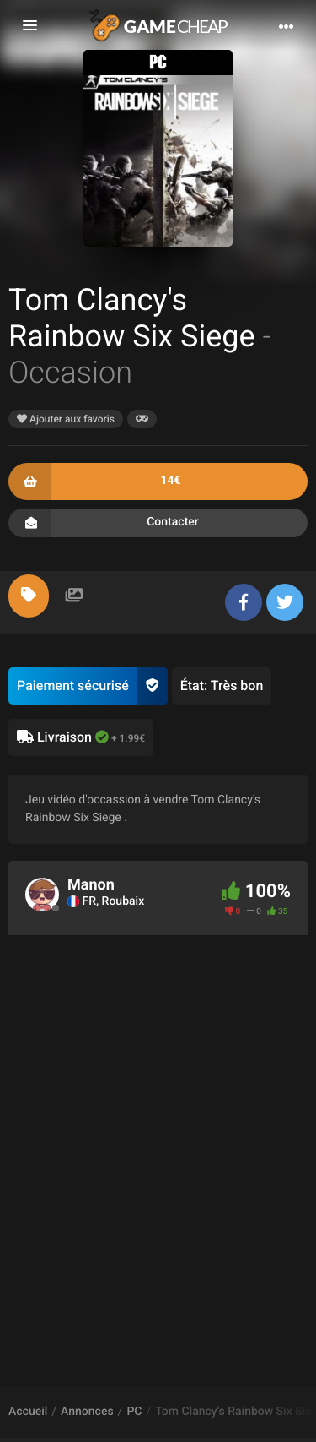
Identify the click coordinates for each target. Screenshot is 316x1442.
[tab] (28, 596)
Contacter (158, 523)
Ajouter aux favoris (66, 419)
